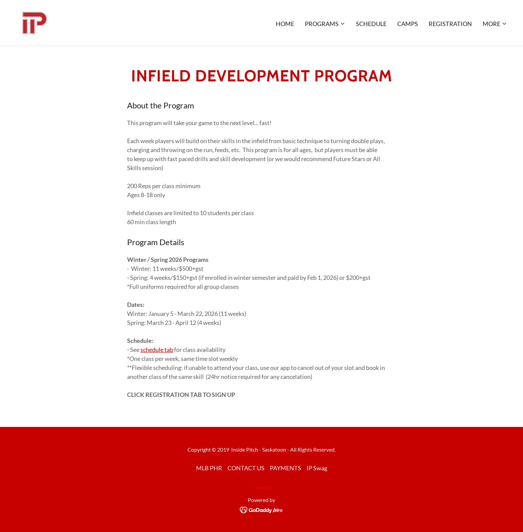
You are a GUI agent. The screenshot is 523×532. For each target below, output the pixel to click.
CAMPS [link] (407, 23)
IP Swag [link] (317, 468)
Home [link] (285, 23)
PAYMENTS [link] (285, 468)
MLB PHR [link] (209, 468)
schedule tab (156, 349)
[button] (325, 24)
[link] (33, 22)
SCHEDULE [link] (371, 23)
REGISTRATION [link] (450, 23)
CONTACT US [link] (246, 468)
